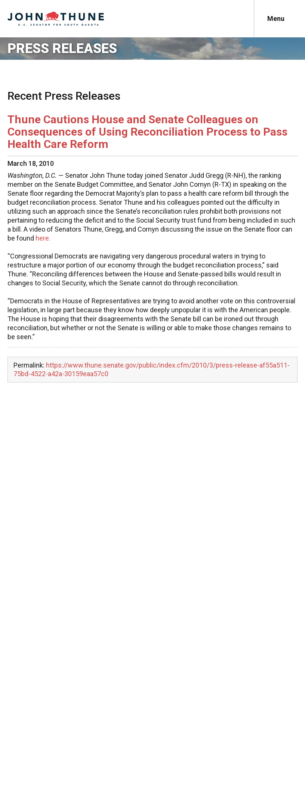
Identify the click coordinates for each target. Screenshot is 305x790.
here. (43, 238)
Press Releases (62, 48)
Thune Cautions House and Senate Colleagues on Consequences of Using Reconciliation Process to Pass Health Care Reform (147, 132)
